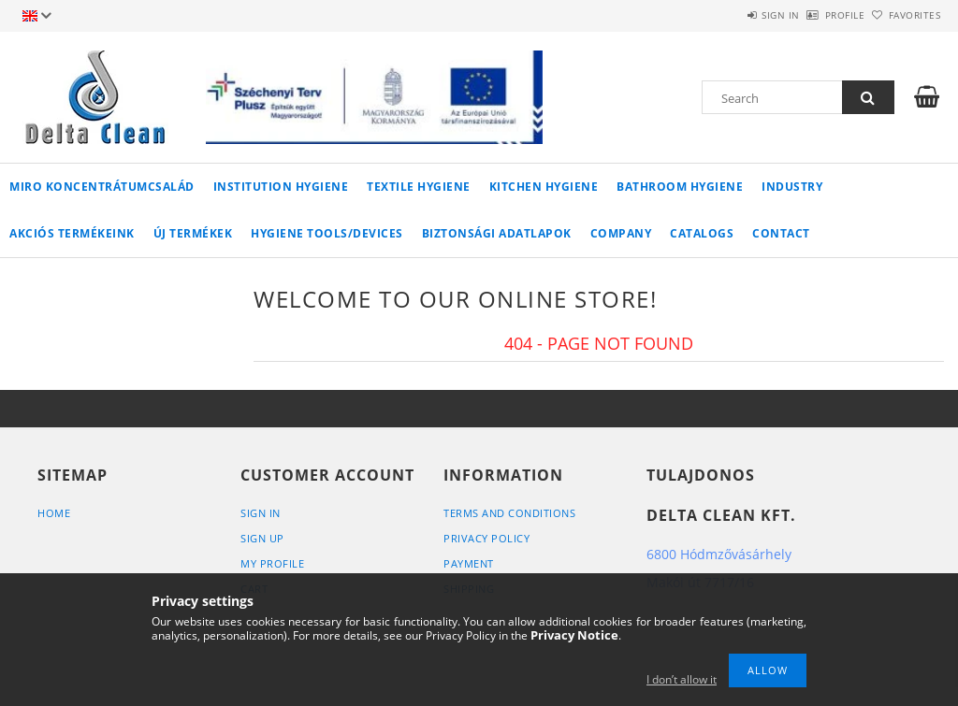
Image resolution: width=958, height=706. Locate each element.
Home (53, 513)
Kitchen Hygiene (544, 187)
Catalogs (701, 233)
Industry (792, 187)
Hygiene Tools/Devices (327, 233)
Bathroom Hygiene (680, 187)
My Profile (272, 563)
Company (621, 233)
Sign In (260, 513)
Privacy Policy (486, 538)
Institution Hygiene (281, 187)
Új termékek (193, 233)
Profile (813, 15)
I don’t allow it (681, 679)
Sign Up (262, 538)
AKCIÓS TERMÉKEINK (72, 233)
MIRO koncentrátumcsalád (102, 187)
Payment (468, 563)
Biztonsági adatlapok (497, 233)
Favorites (904, 15)
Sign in (728, 15)
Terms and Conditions (509, 513)
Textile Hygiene (419, 187)
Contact (781, 233)
